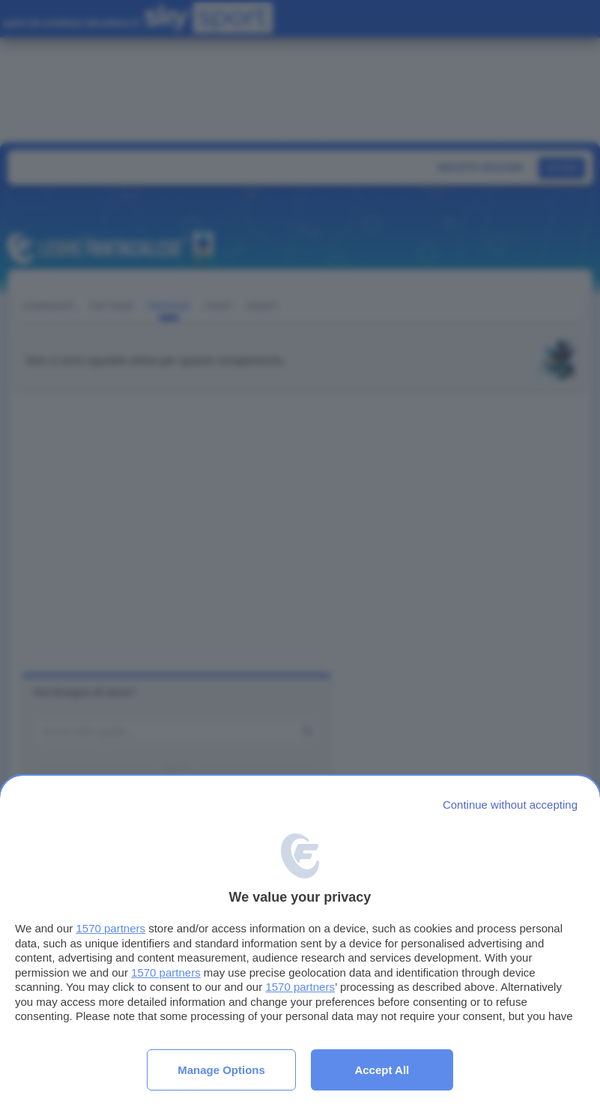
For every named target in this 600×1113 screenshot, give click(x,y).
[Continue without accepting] (510, 804)
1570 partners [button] (110, 928)
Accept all (381, 1070)
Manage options (221, 1070)
